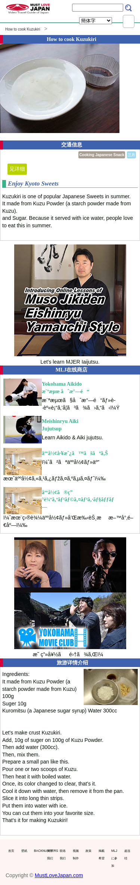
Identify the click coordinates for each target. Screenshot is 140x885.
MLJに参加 (114, 858)
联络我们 (63, 854)
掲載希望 (102, 854)
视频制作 (76, 854)
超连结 (127, 854)
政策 (88, 851)
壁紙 (24, 851)
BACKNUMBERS (39, 851)
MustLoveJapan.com (59, 875)
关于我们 (50, 854)
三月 (131, 155)
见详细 (17, 169)
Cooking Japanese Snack (101, 155)
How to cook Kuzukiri (22, 29)
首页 (11, 851)
